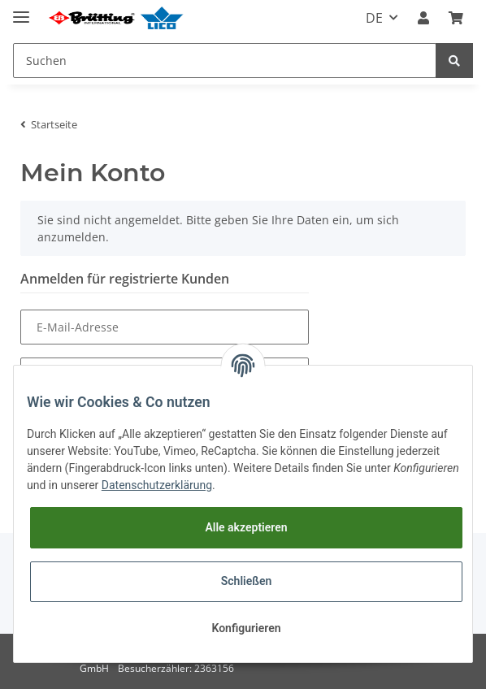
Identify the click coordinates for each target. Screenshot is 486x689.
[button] (423, 18)
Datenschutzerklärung (157, 485)
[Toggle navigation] (21, 10)
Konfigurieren (245, 628)
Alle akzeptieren (246, 527)
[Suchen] (224, 60)
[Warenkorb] (456, 18)
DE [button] (374, 18)
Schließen (246, 580)
